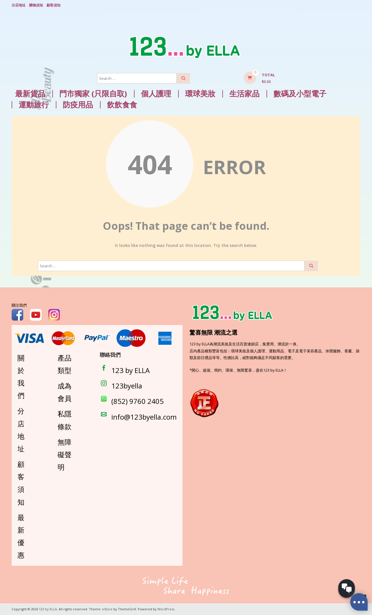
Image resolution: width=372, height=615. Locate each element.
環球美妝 (200, 94)
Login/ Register (357, 5)
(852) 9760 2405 (137, 401)
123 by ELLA (130, 370)
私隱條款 (64, 420)
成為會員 (64, 392)
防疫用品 (78, 105)
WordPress (166, 609)
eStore (107, 609)
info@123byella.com (144, 416)
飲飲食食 (122, 105)
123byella (126, 385)
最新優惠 (20, 536)
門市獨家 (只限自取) (93, 94)
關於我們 (20, 376)
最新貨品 (30, 94)
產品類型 (64, 364)
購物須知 (36, 5)
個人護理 (156, 94)
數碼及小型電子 (299, 94)
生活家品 (244, 94)
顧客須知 (53, 5)
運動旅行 (34, 105)
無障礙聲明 (64, 454)
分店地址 (19, 5)
